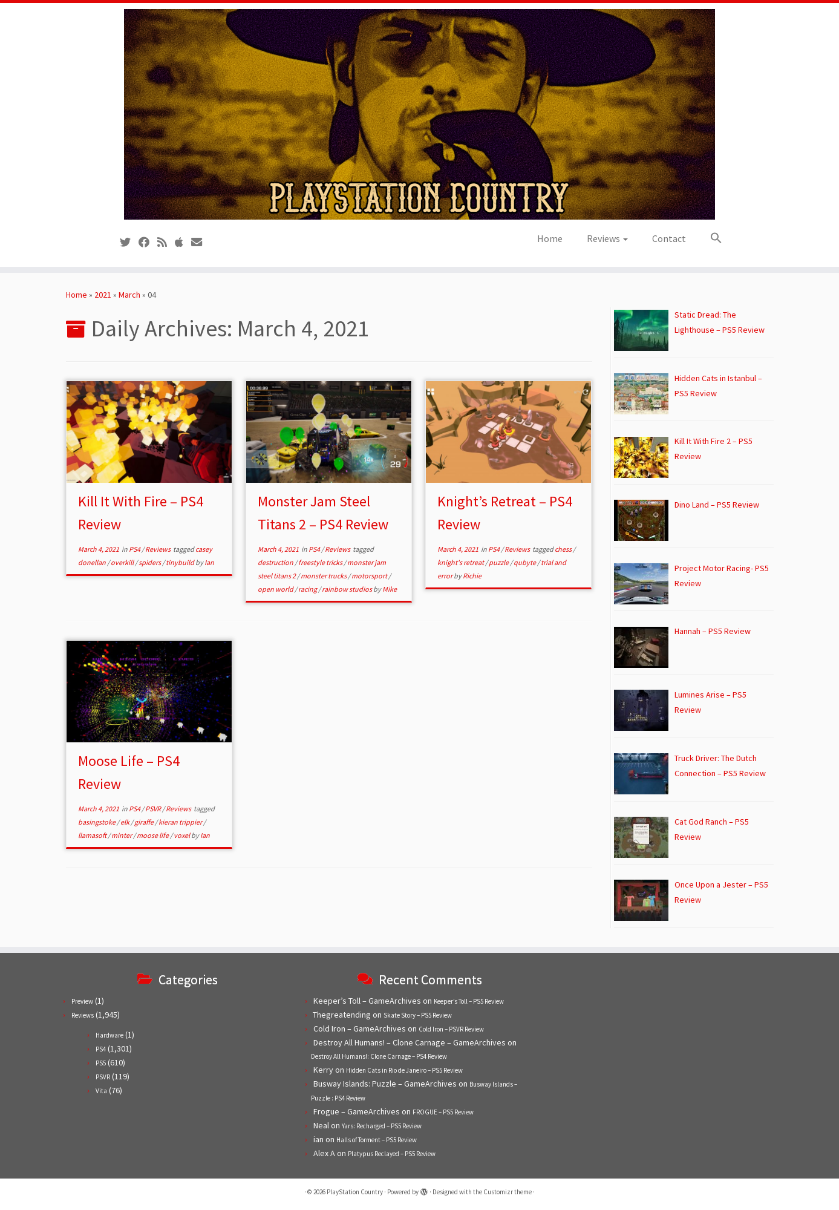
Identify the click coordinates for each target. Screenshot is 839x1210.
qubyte (525, 562)
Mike (389, 589)
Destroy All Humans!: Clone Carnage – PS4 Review (379, 1056)
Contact (669, 238)
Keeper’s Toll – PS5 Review (469, 1001)
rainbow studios (347, 589)
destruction (276, 562)
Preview (82, 1001)
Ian (209, 562)
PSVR (153, 808)
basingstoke (97, 821)
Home (550, 238)
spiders (150, 562)
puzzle (499, 562)
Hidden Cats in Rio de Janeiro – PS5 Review (404, 1070)
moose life (153, 835)
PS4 (135, 549)
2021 (102, 294)
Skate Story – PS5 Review (418, 1015)
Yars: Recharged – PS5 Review (382, 1126)
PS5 (101, 1063)
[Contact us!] (200, 242)
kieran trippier (180, 821)
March (129, 294)
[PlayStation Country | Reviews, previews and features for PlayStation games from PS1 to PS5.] (419, 114)
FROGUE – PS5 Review (443, 1112)
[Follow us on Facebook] (148, 242)
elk (125, 821)
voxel (182, 835)
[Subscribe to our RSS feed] (166, 242)
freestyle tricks (321, 562)
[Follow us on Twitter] (129, 242)
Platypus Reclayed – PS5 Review (392, 1154)
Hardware (109, 1035)
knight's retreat (461, 562)
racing (308, 589)
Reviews (607, 238)
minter (122, 835)
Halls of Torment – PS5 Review (376, 1140)
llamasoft (93, 835)
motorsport (369, 575)
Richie (472, 575)
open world (276, 589)
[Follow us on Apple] (183, 242)
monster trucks (324, 575)
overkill (123, 562)
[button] (710, 238)
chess (564, 549)
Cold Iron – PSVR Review (451, 1029)
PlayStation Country (355, 1192)
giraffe (144, 821)
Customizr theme (507, 1192)
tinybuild (180, 562)
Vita (101, 1091)
